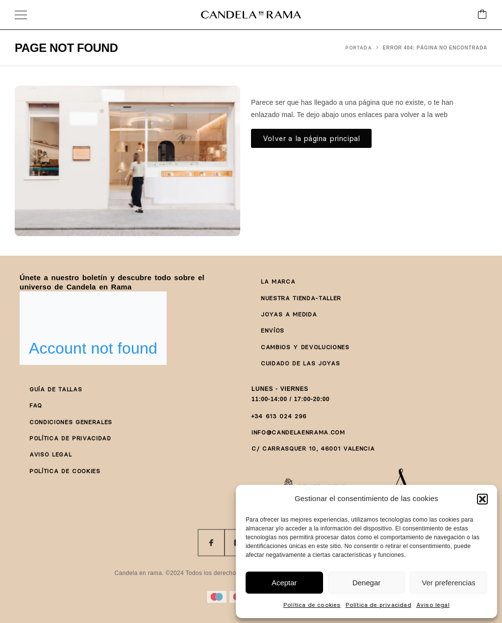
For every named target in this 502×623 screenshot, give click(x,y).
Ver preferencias (449, 582)
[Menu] (21, 14)
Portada (358, 48)
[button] (482, 499)
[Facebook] (211, 542)
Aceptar (284, 582)
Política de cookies (312, 604)
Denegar (366, 582)
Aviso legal (433, 604)
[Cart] (482, 15)
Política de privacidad (378, 604)
